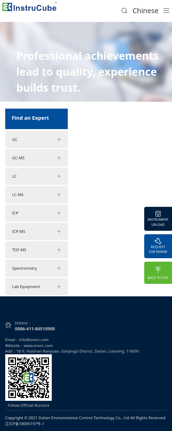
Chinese (145, 10)
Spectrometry (36, 268)
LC (36, 176)
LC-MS (36, 194)
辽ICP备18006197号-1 (24, 423)
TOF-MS (36, 250)
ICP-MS (36, 231)
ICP (36, 213)
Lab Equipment (36, 286)
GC (36, 139)
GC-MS (36, 158)
